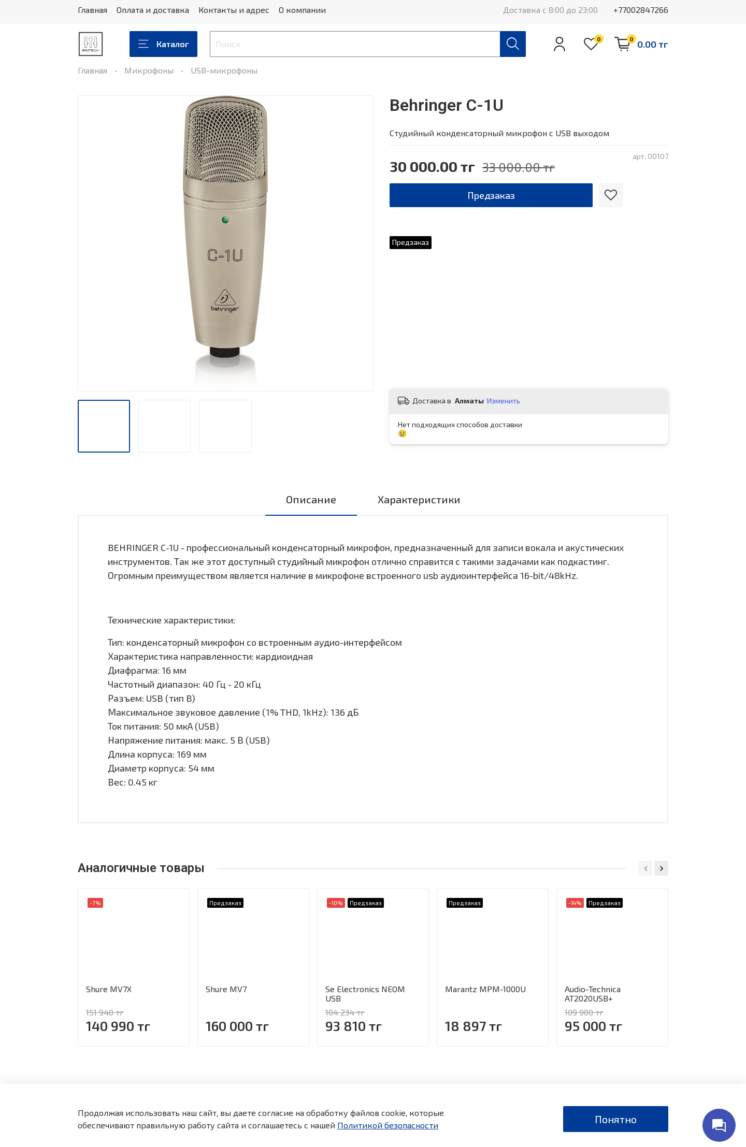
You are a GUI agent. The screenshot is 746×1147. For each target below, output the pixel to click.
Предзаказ (491, 195)
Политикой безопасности (387, 1125)
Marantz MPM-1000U (485, 989)
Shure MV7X (109, 989)
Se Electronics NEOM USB (365, 993)
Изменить (503, 400)
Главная (92, 9)
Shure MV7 (226, 989)
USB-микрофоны (224, 70)
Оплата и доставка (153, 9)
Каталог (163, 44)
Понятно (616, 1119)
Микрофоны (149, 70)
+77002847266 (640, 9)
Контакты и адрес (233, 9)
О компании (302, 9)
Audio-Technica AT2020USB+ (593, 993)
